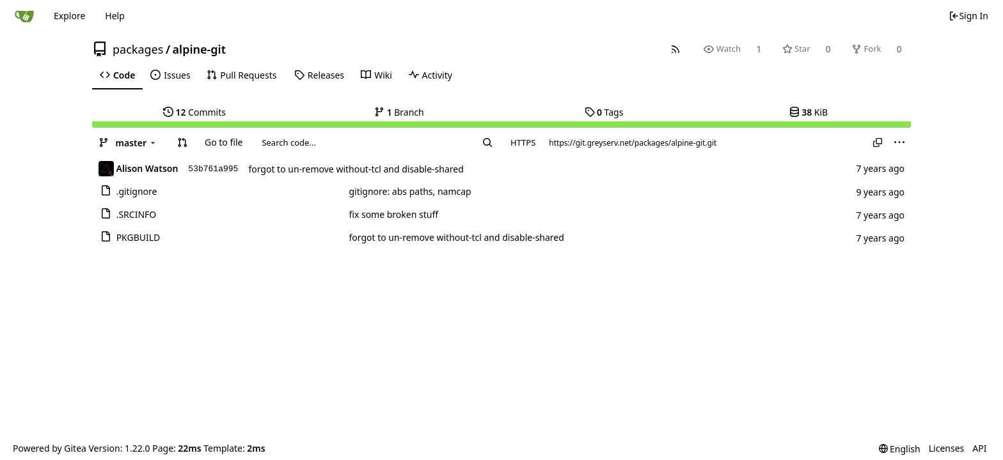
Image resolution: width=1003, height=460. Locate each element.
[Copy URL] (877, 142)
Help (115, 16)
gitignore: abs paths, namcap (410, 191)
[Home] (24, 15)
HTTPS (522, 142)
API (979, 448)
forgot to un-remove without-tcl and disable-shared (355, 169)
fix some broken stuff (393, 214)
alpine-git (199, 49)
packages (138, 49)
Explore (69, 16)
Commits (194, 112)
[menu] (899, 142)
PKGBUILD (138, 237)
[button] (182, 142)
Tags (604, 112)
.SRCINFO (136, 214)
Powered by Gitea (49, 448)
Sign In (968, 16)
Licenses (947, 448)
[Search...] (487, 142)
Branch (399, 112)
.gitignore (136, 191)
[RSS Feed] (675, 49)
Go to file (223, 142)
